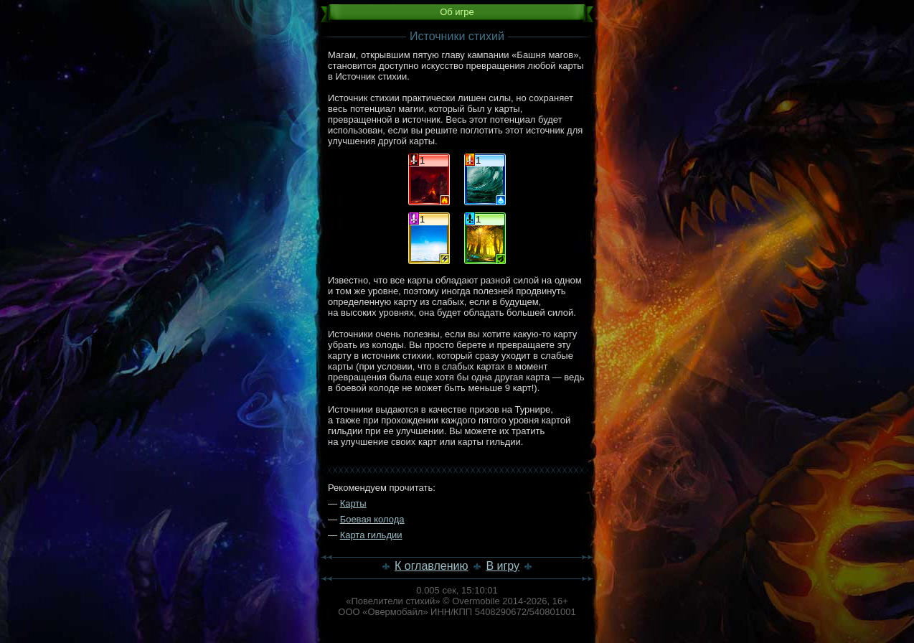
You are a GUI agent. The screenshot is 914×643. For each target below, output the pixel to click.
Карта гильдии (371, 535)
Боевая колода (372, 519)
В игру (502, 566)
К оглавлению (431, 566)
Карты (353, 503)
